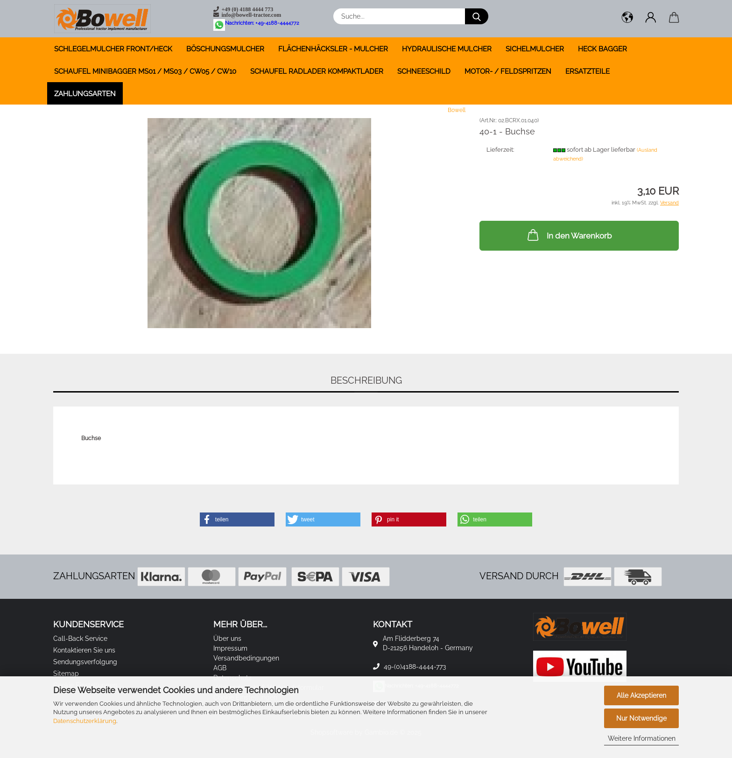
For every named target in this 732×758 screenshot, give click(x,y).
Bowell (456, 110)
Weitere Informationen (642, 738)
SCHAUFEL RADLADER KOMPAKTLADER (316, 71)
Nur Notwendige (641, 718)
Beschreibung (366, 380)
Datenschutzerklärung (84, 720)
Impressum (230, 648)
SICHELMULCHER (535, 49)
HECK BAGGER (602, 49)
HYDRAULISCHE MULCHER (447, 49)
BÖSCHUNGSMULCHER (225, 49)
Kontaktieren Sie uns (84, 650)
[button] (627, 18)
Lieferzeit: (500, 149)
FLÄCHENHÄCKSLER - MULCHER (333, 49)
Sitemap (66, 673)
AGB (219, 668)
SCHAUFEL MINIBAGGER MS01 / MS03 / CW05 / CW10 (145, 71)
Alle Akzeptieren (641, 695)
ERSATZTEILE (587, 71)
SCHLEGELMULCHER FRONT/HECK (113, 49)
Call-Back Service (80, 638)
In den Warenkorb (569, 234)
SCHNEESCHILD (423, 71)
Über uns (227, 638)
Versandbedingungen (246, 658)
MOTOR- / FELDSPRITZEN (508, 71)
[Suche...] (476, 16)
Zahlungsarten (85, 94)
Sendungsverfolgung (85, 662)
